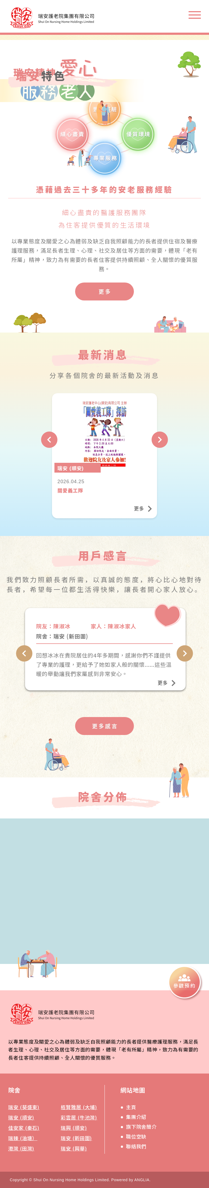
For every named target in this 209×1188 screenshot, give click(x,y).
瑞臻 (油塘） (22, 1138)
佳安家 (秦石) (23, 1127)
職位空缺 (136, 1136)
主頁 (131, 1107)
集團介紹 (136, 1116)
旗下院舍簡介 (141, 1126)
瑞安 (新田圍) (76, 1138)
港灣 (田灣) (21, 1148)
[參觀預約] (184, 982)
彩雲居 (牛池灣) (79, 1117)
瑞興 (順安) (74, 1127)
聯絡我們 (136, 1146)
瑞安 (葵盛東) (23, 1107)
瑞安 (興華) (74, 1148)
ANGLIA (142, 1180)
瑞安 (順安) (21, 1117)
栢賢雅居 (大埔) (79, 1107)
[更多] (104, 291)
